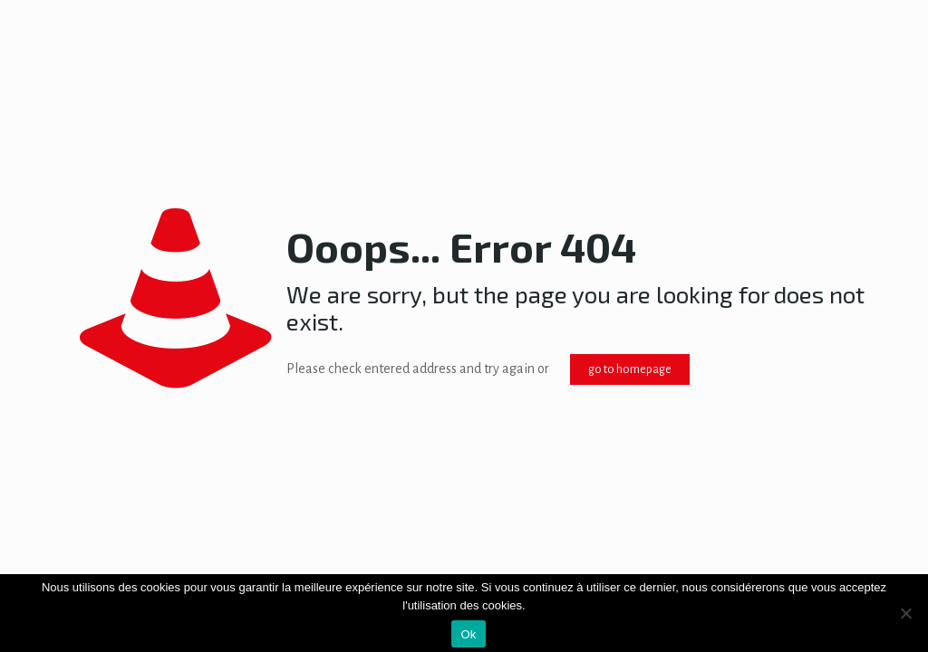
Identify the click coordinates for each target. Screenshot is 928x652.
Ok (468, 634)
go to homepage (630, 369)
